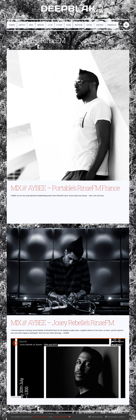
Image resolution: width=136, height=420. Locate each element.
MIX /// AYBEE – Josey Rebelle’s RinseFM (62, 322)
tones (12, 25)
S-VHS (59, 25)
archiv (99, 25)
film (68, 25)
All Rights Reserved (59, 417)
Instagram (97, 417)
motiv (22, 25)
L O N (50, 25)
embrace (111, 25)
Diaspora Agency (116, 417)
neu (31, 25)
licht (89, 25)
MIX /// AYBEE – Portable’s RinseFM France (65, 187)
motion (78, 25)
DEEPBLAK (68, 8)
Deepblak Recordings (40, 417)
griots (40, 25)
